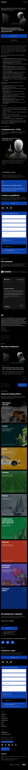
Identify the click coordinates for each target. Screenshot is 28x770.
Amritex (5, 472)
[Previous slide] (3, 337)
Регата (5, 496)
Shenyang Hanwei (6, 404)
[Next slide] (7, 337)
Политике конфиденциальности (9, 250)
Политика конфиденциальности (8, 759)
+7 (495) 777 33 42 (5, 734)
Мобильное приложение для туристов (8, 521)
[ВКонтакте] (12, 745)
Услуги (3, 716)
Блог (2, 724)
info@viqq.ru (4, 732)
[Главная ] (3, 8)
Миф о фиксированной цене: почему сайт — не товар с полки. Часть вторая (13, 368)
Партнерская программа (6, 741)
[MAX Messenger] (2, 745)
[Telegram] (5, 745)
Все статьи (22, 385)
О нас (2, 722)
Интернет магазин (6, 566)
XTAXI (4, 449)
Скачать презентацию (15, 764)
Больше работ (5, 590)
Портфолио (4, 720)
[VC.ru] (15, 745)
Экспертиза (4, 718)
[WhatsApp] (9, 745)
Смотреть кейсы (14, 40)
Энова (4, 426)
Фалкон (5, 542)
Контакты (4, 726)
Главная (3, 714)
